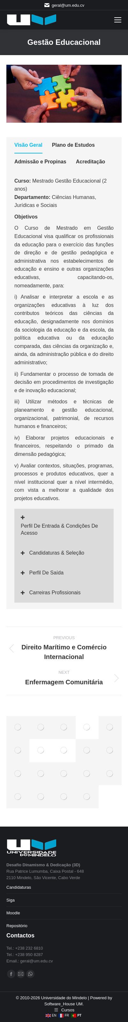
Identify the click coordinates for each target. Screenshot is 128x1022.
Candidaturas (18, 887)
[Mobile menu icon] (118, 20)
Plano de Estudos (73, 145)
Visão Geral (28, 145)
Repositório (16, 925)
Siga (10, 900)
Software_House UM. (64, 1003)
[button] (64, 526)
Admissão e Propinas (40, 161)
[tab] (28, 146)
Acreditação (90, 161)
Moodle (13, 913)
